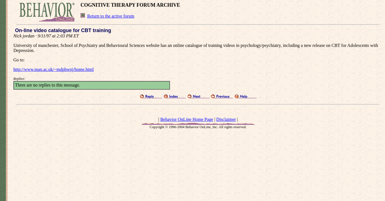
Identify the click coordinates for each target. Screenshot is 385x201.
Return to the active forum (110, 16)
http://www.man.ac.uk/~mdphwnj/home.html (53, 69)
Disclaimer (226, 119)
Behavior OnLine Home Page (186, 119)
